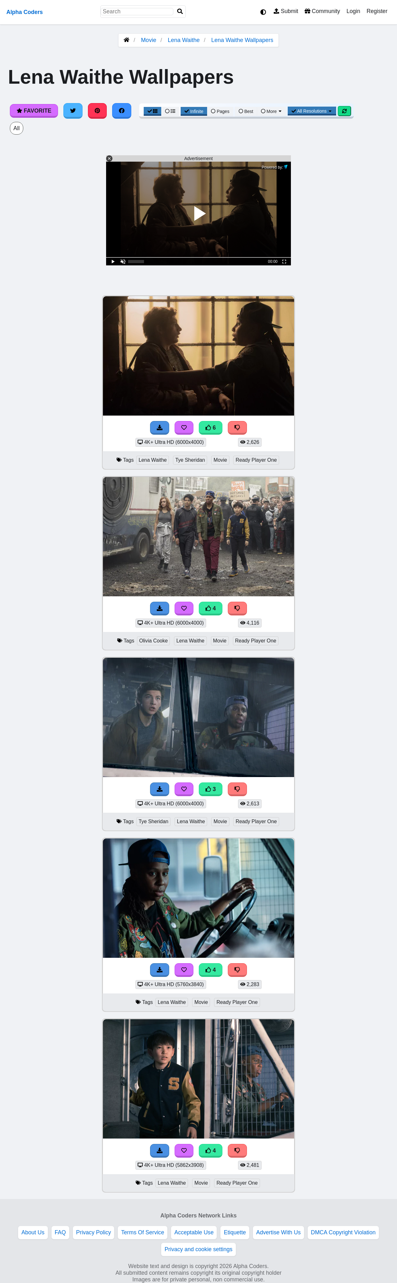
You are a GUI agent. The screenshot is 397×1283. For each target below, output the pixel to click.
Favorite (34, 111)
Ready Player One (256, 460)
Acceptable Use (193, 1232)
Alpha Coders (24, 12)
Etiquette (235, 1232)
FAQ (60, 1232)
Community (322, 11)
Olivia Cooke (153, 640)
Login (353, 11)
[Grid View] (153, 111)
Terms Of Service (142, 1232)
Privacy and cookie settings (198, 1249)
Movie (148, 40)
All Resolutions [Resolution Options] (312, 111)
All (16, 128)
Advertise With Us (278, 1232)
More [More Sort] (272, 111)
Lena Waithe (183, 40)
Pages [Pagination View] (220, 111)
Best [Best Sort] (246, 111)
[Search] (180, 12)
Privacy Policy (93, 1232)
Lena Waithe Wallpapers (242, 40)
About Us (32, 1232)
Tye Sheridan (190, 460)
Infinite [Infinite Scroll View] (193, 111)
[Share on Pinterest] (97, 110)
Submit (286, 11)
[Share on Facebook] (121, 110)
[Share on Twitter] (73, 110)
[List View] (170, 111)
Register (376, 11)
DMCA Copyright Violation (343, 1232)
